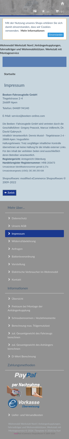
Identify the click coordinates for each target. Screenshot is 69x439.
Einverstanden (56, 34)
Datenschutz (17, 218)
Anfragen (15, 248)
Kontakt (14, 279)
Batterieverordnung (21, 256)
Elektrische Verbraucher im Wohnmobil (33, 271)
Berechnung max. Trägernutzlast (29, 325)
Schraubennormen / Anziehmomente (32, 317)
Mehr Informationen (32, 30)
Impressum (16, 233)
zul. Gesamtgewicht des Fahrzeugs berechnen (30, 335)
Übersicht (15, 298)
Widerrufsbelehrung (22, 241)
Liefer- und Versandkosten (25, 414)
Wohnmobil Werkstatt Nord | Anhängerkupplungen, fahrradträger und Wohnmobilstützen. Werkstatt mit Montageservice (31, 49)
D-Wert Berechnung (22, 356)
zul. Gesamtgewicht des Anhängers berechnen (30, 346)
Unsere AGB (17, 225)
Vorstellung (16, 264)
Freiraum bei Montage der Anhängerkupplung (25, 308)
